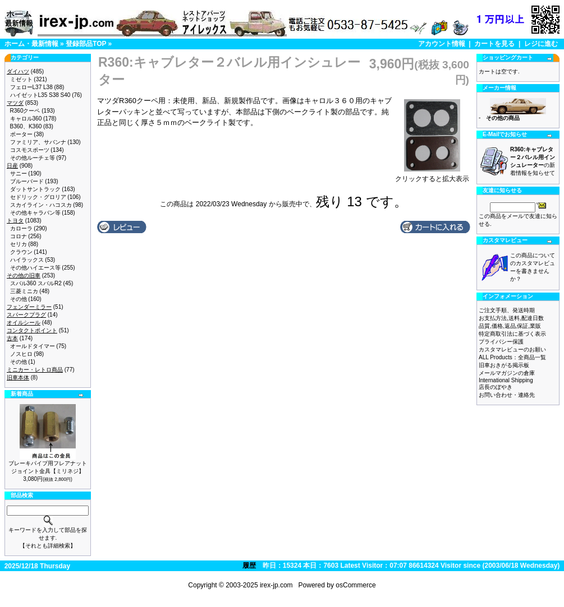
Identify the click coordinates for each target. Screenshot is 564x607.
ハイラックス (27, 260)
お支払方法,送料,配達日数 (511, 318)
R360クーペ (25, 111)
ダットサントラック (35, 189)
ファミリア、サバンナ (38, 142)
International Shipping (506, 380)
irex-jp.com (276, 585)
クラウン (21, 252)
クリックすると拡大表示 (432, 175)
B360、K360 (26, 126)
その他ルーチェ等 (32, 158)
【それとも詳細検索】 (48, 546)
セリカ (18, 244)
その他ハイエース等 (35, 268)
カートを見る (494, 44)
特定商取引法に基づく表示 (512, 334)
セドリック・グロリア (38, 197)
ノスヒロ (21, 354)
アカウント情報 (441, 44)
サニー (18, 173)
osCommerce (355, 585)
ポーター (21, 134)
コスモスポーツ (29, 150)
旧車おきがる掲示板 (504, 365)
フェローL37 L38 (31, 87)
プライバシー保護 (501, 342)
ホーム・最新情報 (31, 44)
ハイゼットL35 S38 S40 (40, 95)
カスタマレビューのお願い (512, 349)
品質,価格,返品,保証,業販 (510, 326)
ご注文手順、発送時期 (507, 310)
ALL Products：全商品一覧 (512, 357)
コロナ (18, 236)
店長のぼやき (495, 387)
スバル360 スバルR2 (36, 283)
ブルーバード (27, 181)
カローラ (21, 228)
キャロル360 (26, 118)
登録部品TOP (86, 44)
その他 (18, 299)
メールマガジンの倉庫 (507, 373)
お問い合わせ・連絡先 (507, 395)
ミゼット (21, 79)
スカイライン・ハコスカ (41, 205)
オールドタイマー (32, 346)
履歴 (249, 565)
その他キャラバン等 (35, 213)
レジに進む (541, 44)
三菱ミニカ (24, 291)
